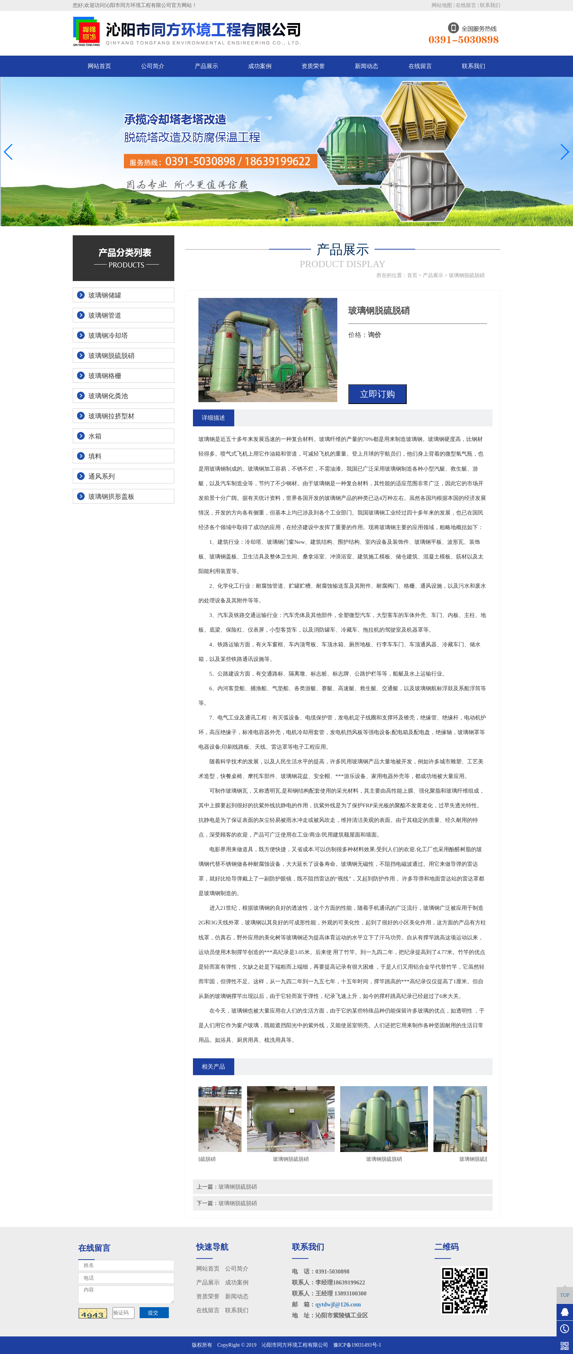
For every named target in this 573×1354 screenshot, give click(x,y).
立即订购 (377, 394)
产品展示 (206, 66)
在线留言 (466, 5)
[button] (280, 219)
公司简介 (152, 66)
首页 (412, 275)
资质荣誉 (313, 66)
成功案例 (260, 66)
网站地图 (442, 5)
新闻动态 (366, 66)
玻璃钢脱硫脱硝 (467, 275)
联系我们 (490, 5)
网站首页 (99, 66)
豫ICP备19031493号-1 (357, 1345)
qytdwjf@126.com (338, 1304)
